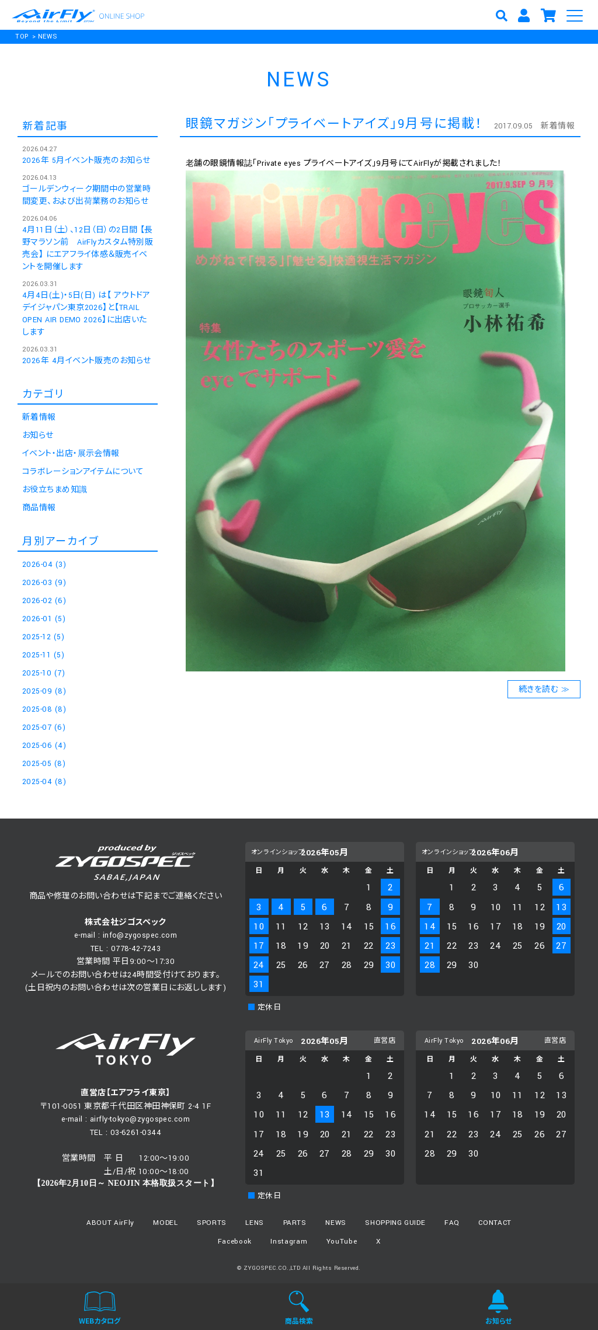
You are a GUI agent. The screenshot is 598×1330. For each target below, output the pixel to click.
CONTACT (495, 1223)
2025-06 (44, 745)
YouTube (341, 1242)
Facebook (235, 1242)
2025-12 (43, 637)
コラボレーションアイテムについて (83, 471)
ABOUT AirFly (110, 1223)
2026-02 (44, 601)
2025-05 (43, 763)
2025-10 (43, 673)
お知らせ (38, 435)
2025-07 (43, 727)
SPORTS (212, 1223)
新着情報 (558, 126)
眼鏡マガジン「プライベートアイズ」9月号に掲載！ (335, 124)
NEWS (48, 36)
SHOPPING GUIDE (395, 1223)
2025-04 (44, 782)
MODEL (165, 1223)
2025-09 (44, 691)
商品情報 (39, 508)
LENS (254, 1223)
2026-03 (44, 582)
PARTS (295, 1223)
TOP (21, 36)
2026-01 (43, 619)
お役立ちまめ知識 (55, 490)
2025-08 (44, 709)
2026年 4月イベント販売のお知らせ (86, 361)
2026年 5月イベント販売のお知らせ (86, 160)
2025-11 (43, 655)
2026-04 (44, 564)
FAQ (452, 1223)
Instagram (288, 1242)
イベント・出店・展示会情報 (71, 453)
